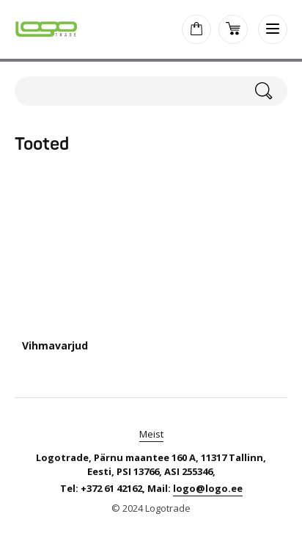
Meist (151, 434)
